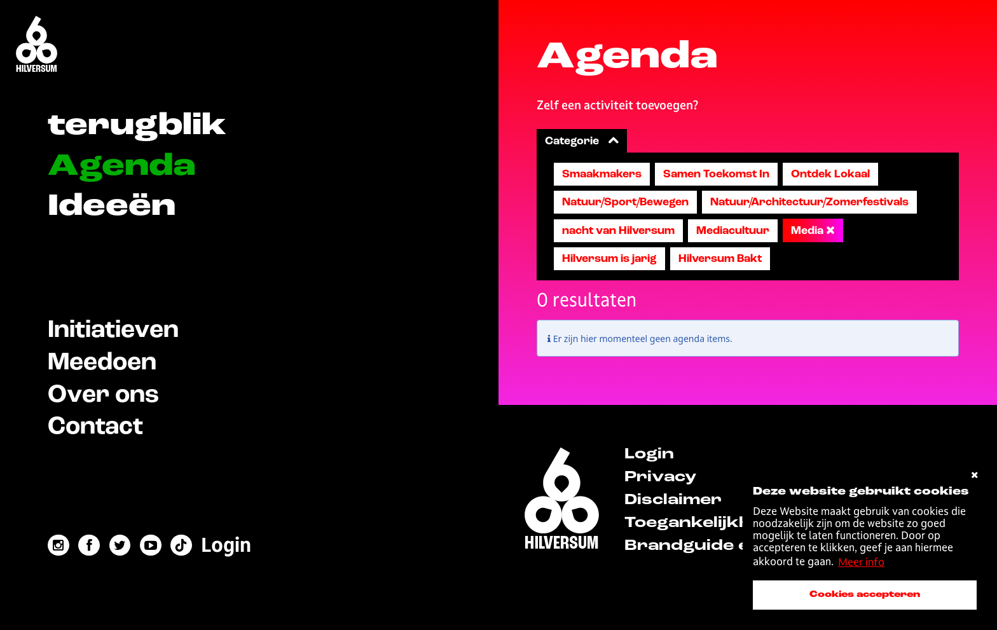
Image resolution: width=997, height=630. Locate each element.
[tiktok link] (182, 545)
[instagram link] (58, 545)
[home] (562, 500)
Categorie (582, 141)
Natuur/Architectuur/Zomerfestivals (809, 202)
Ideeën (111, 207)
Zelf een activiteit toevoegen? (617, 105)
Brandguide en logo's (720, 546)
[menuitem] (227, 545)
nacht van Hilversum (618, 230)
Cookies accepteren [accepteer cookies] (864, 594)
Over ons (103, 395)
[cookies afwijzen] (975, 475)
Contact (95, 426)
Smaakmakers (602, 174)
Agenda (122, 166)
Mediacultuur (732, 230)
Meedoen (102, 362)
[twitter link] (120, 545)
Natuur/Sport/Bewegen (625, 202)
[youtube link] (151, 545)
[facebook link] (89, 545)
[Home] (36, 45)
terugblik (137, 126)
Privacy (660, 477)
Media (813, 230)
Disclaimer (673, 500)
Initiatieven (113, 330)
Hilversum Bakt (720, 258)
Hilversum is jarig (609, 258)
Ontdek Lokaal (830, 174)
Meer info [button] (861, 562)
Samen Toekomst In (716, 174)
